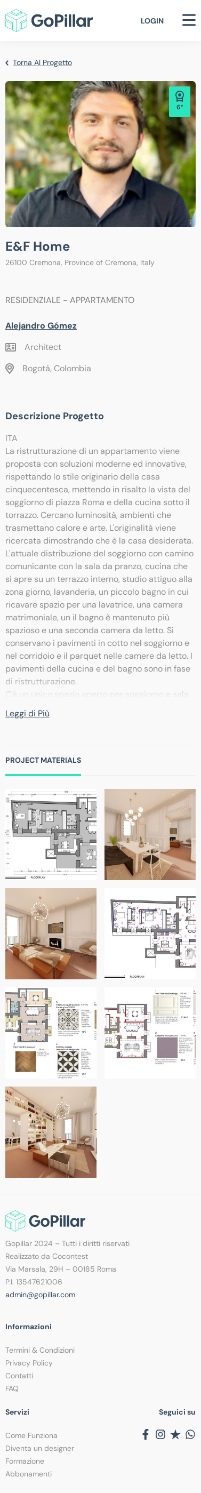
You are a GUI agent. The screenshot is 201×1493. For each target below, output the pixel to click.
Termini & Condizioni (40, 1350)
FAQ (12, 1388)
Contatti (19, 1375)
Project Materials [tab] (43, 760)
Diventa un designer (39, 1448)
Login (152, 21)
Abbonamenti (28, 1474)
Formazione (24, 1461)
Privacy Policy (29, 1363)
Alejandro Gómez (41, 325)
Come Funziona (31, 1435)
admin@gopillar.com (40, 1294)
